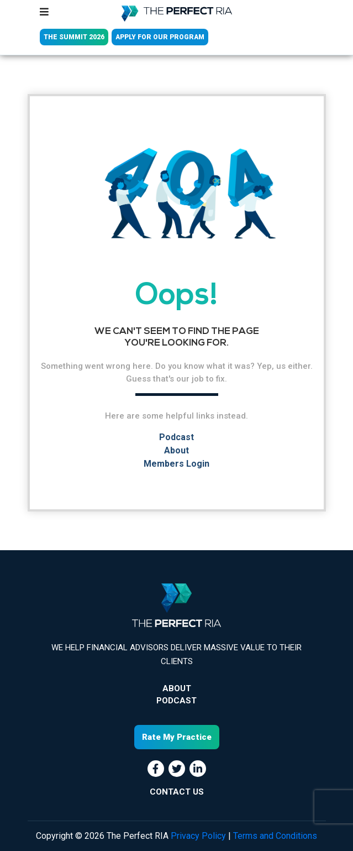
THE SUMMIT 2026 (74, 37)
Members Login (176, 463)
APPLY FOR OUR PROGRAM (159, 37)
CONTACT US (177, 792)
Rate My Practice (177, 737)
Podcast (176, 437)
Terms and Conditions (275, 836)
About (176, 450)
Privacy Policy (198, 836)
